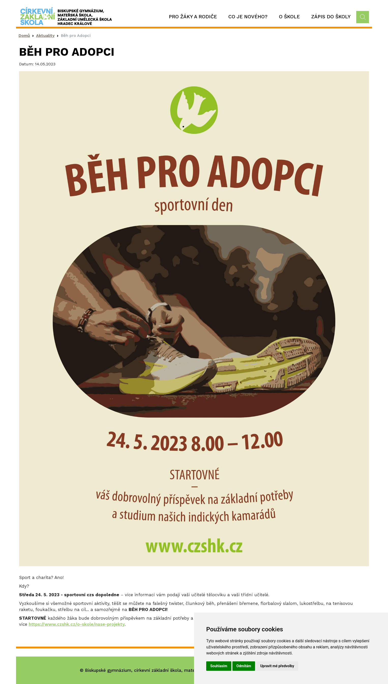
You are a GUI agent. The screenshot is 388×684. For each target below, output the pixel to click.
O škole (289, 17)
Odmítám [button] (243, 666)
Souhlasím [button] (218, 666)
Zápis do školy (331, 17)
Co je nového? (247, 17)
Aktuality (45, 35)
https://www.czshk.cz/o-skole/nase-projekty (77, 624)
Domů (24, 35)
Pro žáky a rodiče (193, 17)
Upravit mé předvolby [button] (277, 666)
